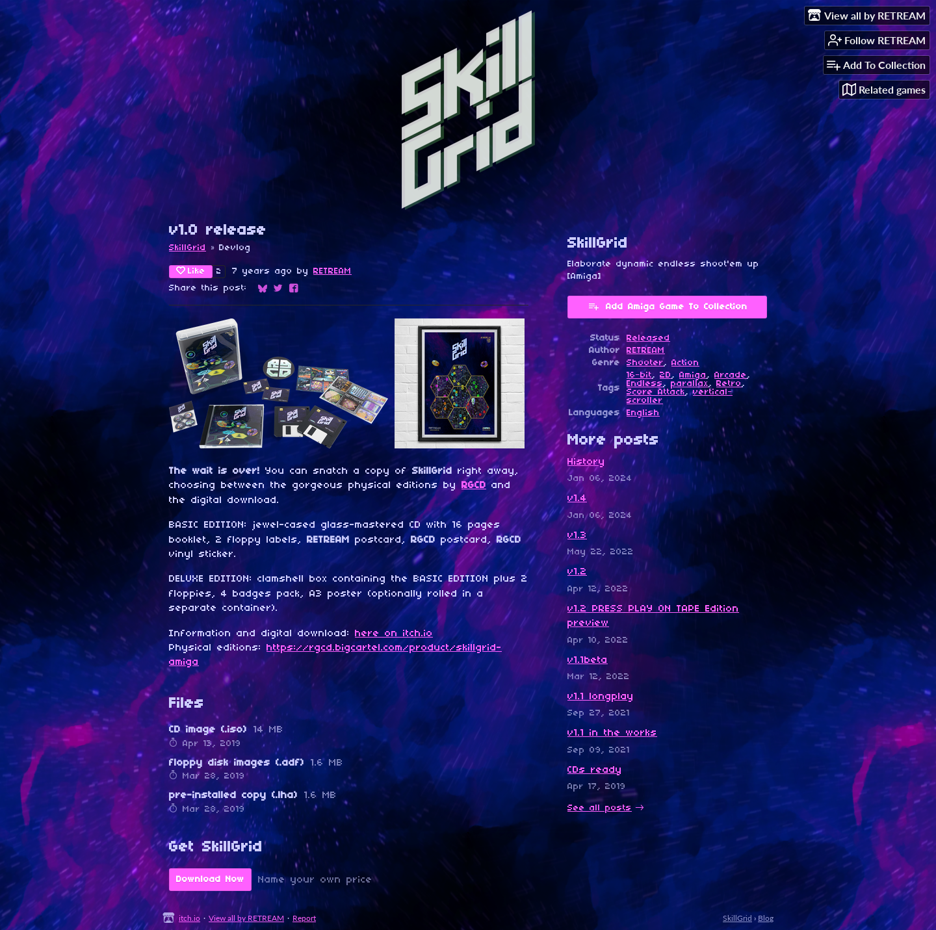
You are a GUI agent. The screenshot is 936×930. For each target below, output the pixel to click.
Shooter (645, 363)
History (586, 462)
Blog (766, 918)
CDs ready (594, 770)
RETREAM (332, 271)
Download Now (210, 880)
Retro (729, 384)
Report (304, 918)
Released (648, 338)
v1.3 (577, 535)
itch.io (189, 918)
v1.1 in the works (612, 733)
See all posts (599, 808)
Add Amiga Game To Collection (668, 306)
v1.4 (577, 498)
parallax (689, 384)
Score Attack (656, 392)
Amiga (693, 375)
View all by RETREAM (246, 918)
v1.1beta (587, 660)
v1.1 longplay (600, 696)
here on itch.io (394, 633)
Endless (645, 384)
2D (665, 375)
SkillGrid (187, 248)
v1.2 (577, 572)
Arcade (730, 375)
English (643, 413)
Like (190, 271)
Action (685, 363)
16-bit (639, 375)
